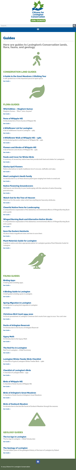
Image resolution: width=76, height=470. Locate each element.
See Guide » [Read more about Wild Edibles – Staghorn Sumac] (7, 114)
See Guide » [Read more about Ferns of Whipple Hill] (7, 123)
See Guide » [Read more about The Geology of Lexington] (7, 453)
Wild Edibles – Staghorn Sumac (18, 109)
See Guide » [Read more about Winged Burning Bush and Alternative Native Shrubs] (7, 226)
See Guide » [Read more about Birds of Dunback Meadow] (7, 409)
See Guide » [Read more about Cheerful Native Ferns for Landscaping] (7, 214)
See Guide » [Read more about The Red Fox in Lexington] (7, 353)
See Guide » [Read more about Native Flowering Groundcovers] (7, 193)
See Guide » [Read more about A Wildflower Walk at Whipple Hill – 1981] (7, 143)
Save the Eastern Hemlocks (16, 231)
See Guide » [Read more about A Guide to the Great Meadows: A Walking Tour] (7, 81)
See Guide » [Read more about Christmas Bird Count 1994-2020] (7, 319)
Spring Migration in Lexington (17, 303)
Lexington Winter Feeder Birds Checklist (22, 359)
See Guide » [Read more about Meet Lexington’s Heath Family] (7, 181)
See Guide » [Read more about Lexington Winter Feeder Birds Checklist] (7, 364)
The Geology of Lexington (15, 448)
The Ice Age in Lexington (14, 437)
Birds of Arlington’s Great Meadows (19, 393)
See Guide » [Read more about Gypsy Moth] (7, 341)
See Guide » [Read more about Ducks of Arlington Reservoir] (7, 330)
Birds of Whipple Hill (13, 381)
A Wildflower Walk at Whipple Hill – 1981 (22, 138)
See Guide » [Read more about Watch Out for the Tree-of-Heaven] (7, 203)
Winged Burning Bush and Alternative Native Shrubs (27, 219)
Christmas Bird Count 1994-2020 (18, 314)
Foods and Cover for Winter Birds (18, 157)
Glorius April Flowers (13, 166)
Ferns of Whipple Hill (13, 118)
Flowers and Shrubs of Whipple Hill (19, 147)
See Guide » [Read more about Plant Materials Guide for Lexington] (7, 248)
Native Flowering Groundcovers (18, 186)
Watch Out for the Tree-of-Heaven (19, 198)
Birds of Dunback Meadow (15, 404)
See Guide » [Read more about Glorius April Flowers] (7, 171)
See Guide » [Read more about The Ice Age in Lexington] (7, 441)
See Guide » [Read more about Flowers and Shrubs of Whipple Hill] (7, 152)
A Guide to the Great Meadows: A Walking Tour (24, 76)
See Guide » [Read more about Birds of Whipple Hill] (7, 386)
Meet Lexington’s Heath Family (17, 176)
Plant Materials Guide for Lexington (20, 241)
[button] (38, 29)
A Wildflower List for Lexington (17, 128)
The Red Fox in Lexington (15, 348)
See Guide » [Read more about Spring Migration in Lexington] (7, 308)
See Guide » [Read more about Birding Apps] (7, 285)
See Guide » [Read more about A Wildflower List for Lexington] (7, 133)
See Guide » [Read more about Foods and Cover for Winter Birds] (7, 162)
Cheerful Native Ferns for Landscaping (21, 207)
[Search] (74, 25)
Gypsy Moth (8, 336)
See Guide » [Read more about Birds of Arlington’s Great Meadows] (7, 398)
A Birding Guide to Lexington (16, 291)
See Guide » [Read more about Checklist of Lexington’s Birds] (7, 375)
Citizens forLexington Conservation (38, 14)
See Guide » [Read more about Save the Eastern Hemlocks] (7, 236)
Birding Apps (9, 280)
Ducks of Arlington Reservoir (16, 325)
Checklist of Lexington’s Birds (17, 370)
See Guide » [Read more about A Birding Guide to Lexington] (7, 296)
